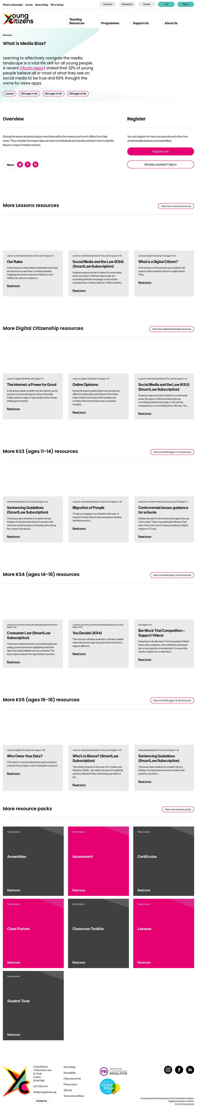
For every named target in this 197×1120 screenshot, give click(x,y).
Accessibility (70, 1072)
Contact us (41, 1100)
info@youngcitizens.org (44, 1092)
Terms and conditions (74, 1095)
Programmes (110, 23)
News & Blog (41, 4)
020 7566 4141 (40, 1086)
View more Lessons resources (176, 206)
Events (29, 4)
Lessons (9, 93)
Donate (146, 4)
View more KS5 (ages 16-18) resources (172, 700)
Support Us (141, 23)
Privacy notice (70, 1084)
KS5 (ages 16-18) (77, 93)
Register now (160, 151)
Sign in (186, 4)
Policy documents (72, 1078)
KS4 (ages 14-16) (53, 93)
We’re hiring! (57, 4)
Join (166, 4)
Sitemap (68, 1090)
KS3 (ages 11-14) (29, 93)
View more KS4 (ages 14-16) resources (172, 575)
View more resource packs (178, 809)
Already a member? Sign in (160, 164)
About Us (171, 23)
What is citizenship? (13, 4)
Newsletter (127, 4)
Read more (13, 286)
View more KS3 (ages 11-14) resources (172, 452)
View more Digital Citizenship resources (171, 329)
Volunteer (107, 4)
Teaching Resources (77, 21)
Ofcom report (32, 68)
